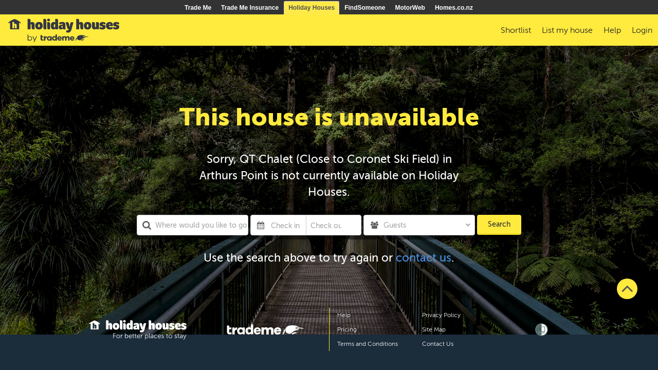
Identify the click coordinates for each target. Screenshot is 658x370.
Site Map (434, 329)
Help (344, 315)
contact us (423, 257)
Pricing (347, 329)
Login (642, 30)
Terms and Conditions (367, 343)
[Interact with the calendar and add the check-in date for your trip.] (260, 225)
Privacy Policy (441, 315)
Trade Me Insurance (250, 7)
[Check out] (326, 225)
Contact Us (437, 343)
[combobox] (192, 225)
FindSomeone (364, 7)
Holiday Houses (311, 7)
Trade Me (198, 7)
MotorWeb (410, 7)
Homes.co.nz (454, 7)
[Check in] (286, 225)
